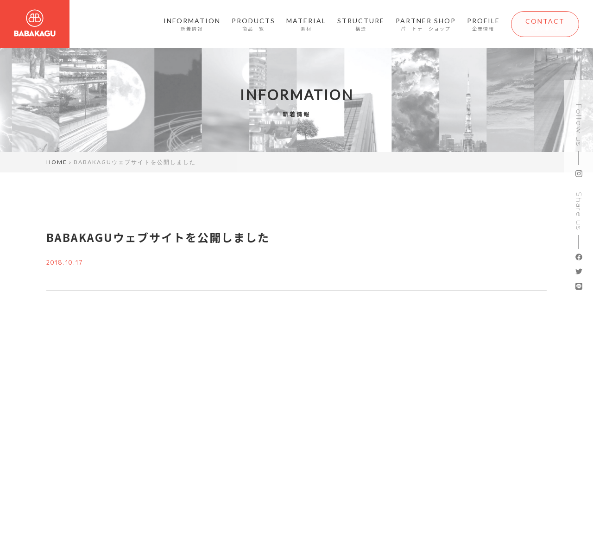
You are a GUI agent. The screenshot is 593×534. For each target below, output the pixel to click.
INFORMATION (182, 24)
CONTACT (540, 24)
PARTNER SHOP (416, 24)
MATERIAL (297, 24)
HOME (56, 162)
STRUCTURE (351, 24)
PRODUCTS (244, 24)
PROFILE (474, 24)
